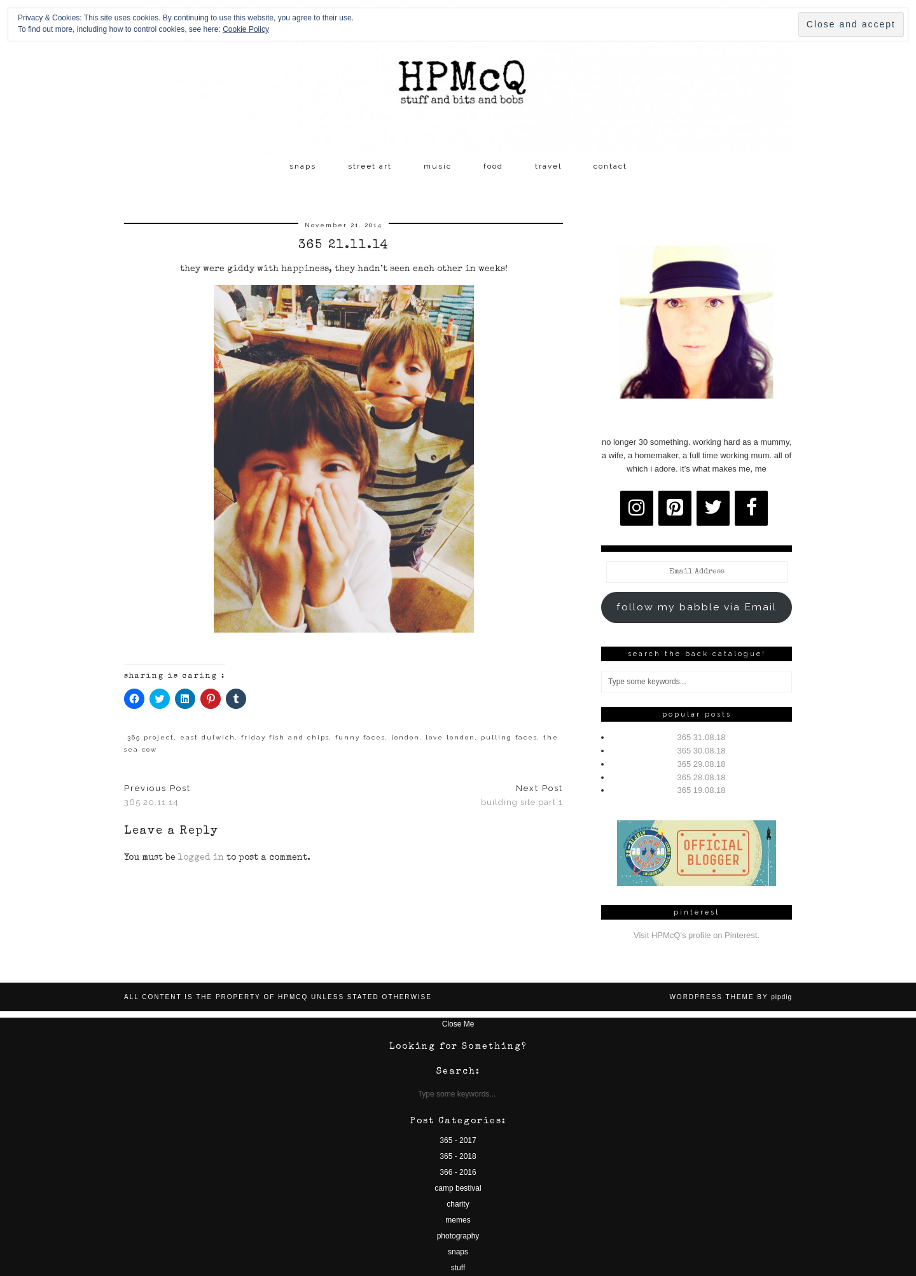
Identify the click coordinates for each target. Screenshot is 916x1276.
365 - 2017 (458, 1140)
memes (457, 1220)
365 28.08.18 (701, 777)
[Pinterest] (674, 508)
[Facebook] (751, 508)
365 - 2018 (458, 1156)
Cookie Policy (246, 29)
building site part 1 (522, 795)
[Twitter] (713, 508)
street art (370, 166)
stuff (458, 1267)
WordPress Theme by (730, 996)
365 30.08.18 (701, 750)
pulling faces (509, 737)
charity (458, 1204)
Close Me (458, 1024)
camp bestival (457, 1188)
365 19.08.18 (701, 790)
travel (548, 166)
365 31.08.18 (701, 737)
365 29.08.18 (701, 764)
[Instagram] (636, 508)
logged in (201, 857)
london (405, 737)
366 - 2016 (458, 1172)
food (493, 166)
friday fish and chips (285, 737)
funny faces (360, 737)
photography (458, 1235)
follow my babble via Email (696, 607)
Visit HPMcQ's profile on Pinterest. (697, 935)
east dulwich (207, 737)
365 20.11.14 (157, 795)
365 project (150, 737)
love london (450, 737)
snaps (302, 166)
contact (610, 166)
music (438, 166)
